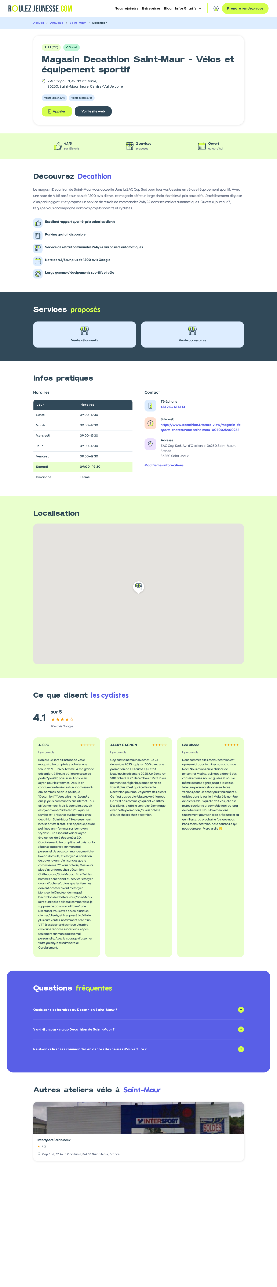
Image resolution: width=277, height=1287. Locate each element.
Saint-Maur (78, 22)
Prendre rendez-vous (245, 8)
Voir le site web (93, 111)
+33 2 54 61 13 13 (173, 407)
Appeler (56, 111)
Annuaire (56, 22)
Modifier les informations (164, 465)
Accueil (38, 22)
